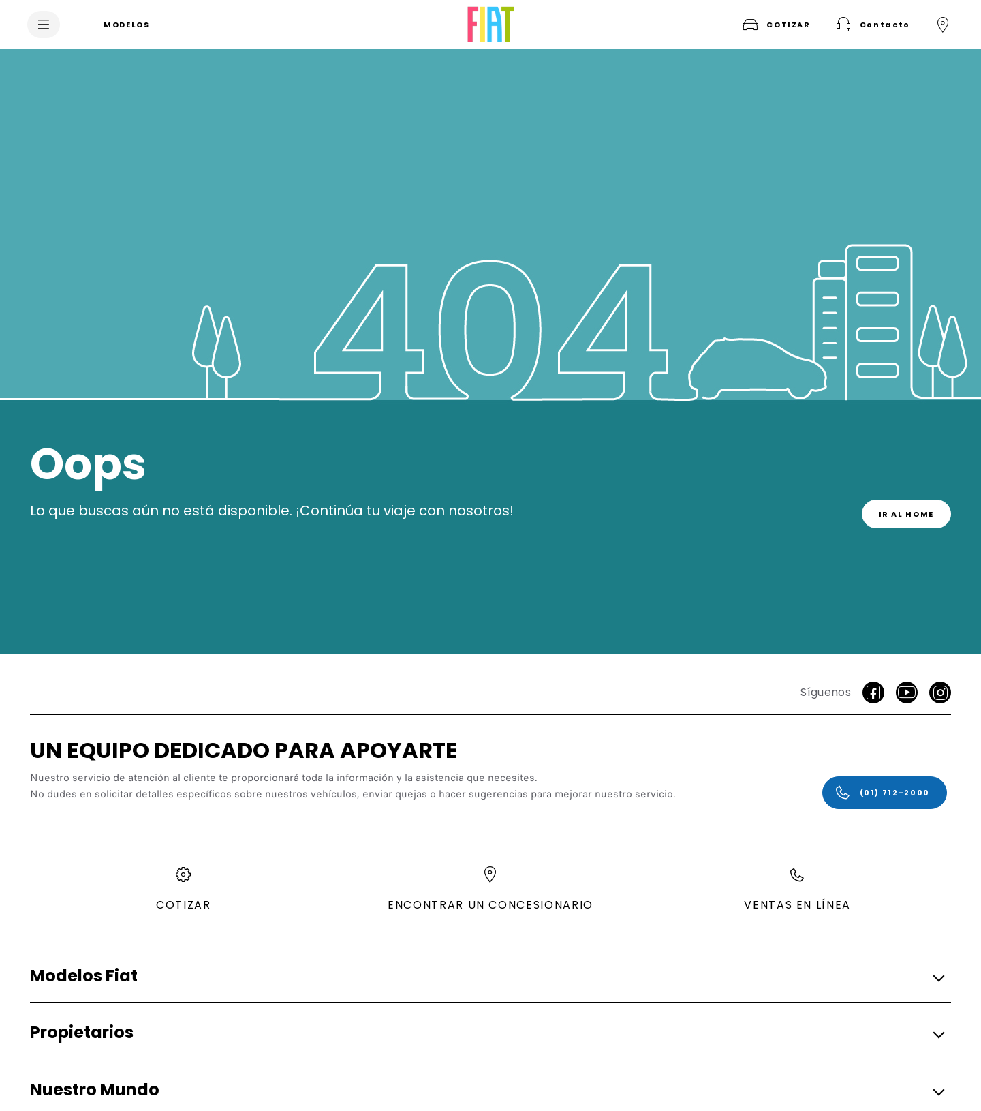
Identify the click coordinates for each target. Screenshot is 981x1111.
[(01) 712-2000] (884, 792)
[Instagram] (940, 692)
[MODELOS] (127, 24)
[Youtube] (907, 692)
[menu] (43, 24)
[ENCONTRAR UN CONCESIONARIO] (943, 24)
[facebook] (873, 692)
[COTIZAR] (775, 24)
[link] (907, 514)
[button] (871, 24)
